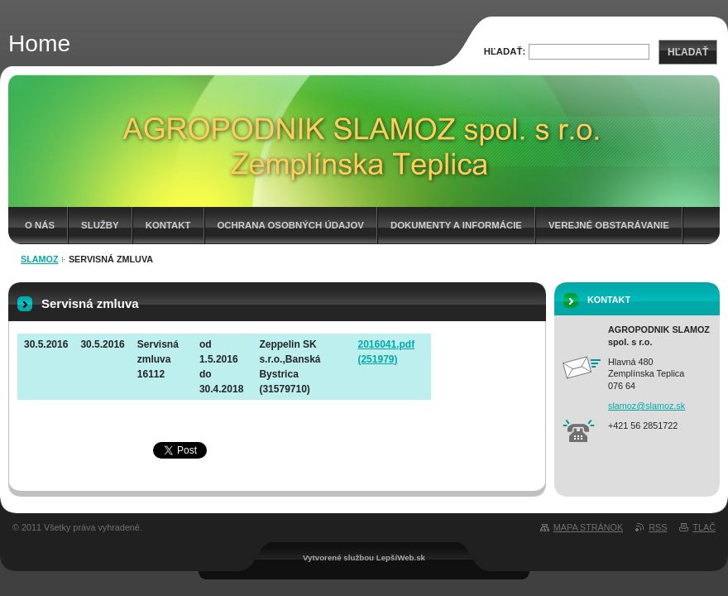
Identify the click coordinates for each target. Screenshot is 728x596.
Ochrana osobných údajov (291, 225)
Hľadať (688, 52)
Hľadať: (505, 51)
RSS (658, 527)
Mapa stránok (588, 527)
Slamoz (40, 259)
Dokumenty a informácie (456, 225)
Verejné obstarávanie (608, 225)
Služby (100, 225)
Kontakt (168, 225)
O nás (40, 225)
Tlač (704, 527)
